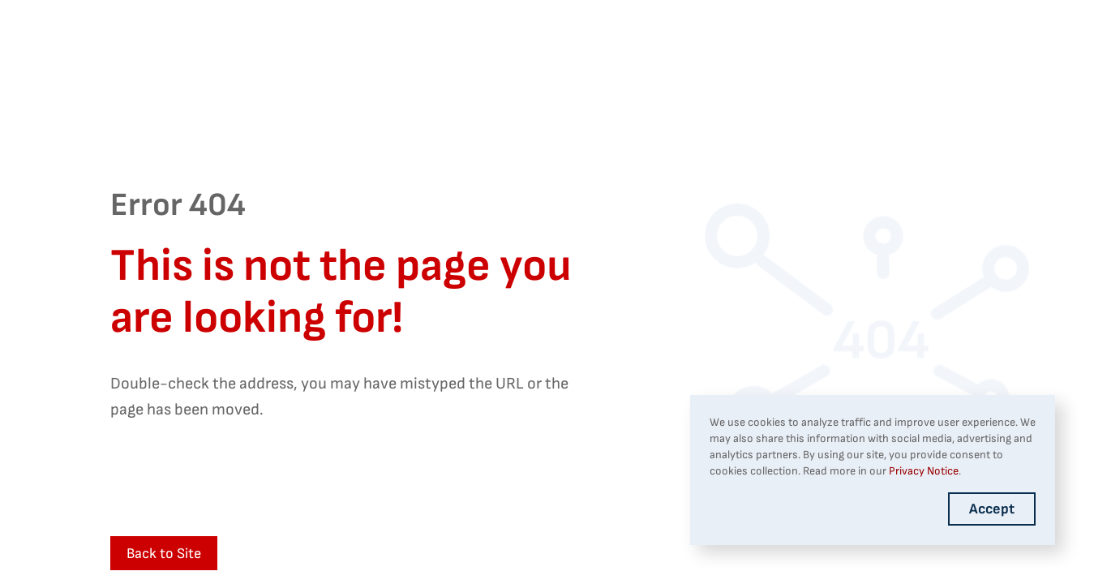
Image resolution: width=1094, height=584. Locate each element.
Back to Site (164, 553)
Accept (992, 508)
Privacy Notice (924, 471)
